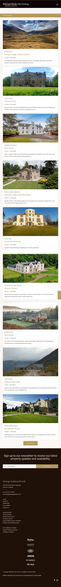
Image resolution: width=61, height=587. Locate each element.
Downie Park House (12, 241)
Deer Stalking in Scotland (9, 527)
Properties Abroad (7, 518)
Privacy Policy (31, 571)
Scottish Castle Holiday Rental (11, 522)
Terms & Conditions (22, 571)
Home (4, 499)
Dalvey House (10, 101)
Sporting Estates (7, 512)
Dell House (8, 148)
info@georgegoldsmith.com (13, 494)
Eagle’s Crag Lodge (12, 381)
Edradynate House (12, 428)
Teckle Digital (37, 575)
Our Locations (6, 505)
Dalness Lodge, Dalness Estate (16, 54)
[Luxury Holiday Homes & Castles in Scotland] (11, 4)
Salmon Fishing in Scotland (10, 529)
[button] (57, 4)
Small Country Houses (9, 516)
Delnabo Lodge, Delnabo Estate (17, 194)
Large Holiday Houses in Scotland (12, 520)
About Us (5, 501)
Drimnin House (10, 288)
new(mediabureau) (28, 575)
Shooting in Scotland (8, 532)
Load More (30, 443)
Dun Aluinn (9, 335)
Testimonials (6, 503)
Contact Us (6, 507)
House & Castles (7, 514)
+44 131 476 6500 (9, 492)
